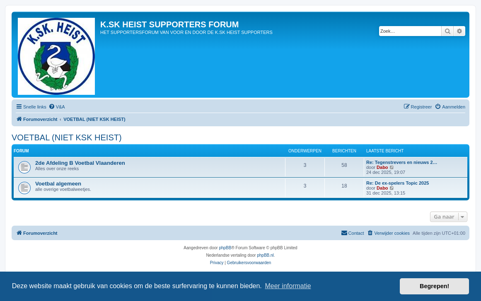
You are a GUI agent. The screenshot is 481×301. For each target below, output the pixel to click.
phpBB (225, 248)
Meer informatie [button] (288, 285)
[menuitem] (56, 107)
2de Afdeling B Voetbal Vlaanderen (80, 163)
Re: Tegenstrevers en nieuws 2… (401, 162)
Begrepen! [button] (434, 286)
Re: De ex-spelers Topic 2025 (397, 183)
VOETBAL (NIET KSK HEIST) (67, 137)
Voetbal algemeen (58, 184)
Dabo (382, 167)
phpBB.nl (265, 255)
